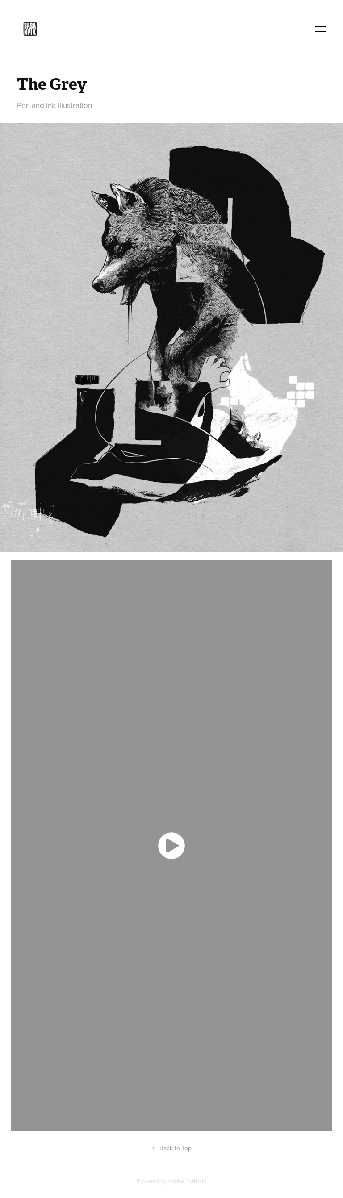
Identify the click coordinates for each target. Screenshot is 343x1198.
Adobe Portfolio (186, 1181)
